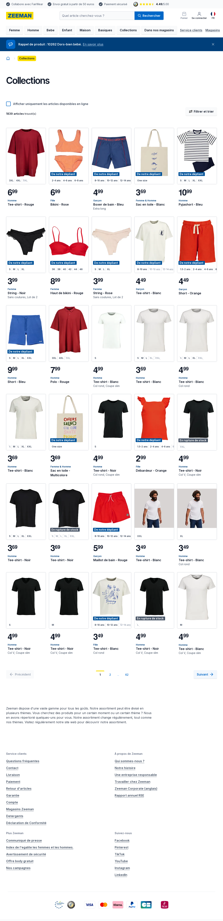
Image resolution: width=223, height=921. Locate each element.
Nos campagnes (18, 868)
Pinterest (121, 847)
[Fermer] (213, 44)
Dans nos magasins (159, 30)
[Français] (213, 15)
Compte (12, 802)
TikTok (120, 854)
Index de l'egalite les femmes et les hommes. (39, 847)
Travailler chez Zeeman (132, 782)
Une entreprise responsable (136, 775)
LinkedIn (121, 875)
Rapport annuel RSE (129, 795)
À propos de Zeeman (129, 753)
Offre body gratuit (19, 861)
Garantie (12, 795)
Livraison (13, 775)
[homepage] (19, 15)
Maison (85, 30)
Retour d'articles (19, 788)
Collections (128, 30)
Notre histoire (125, 768)
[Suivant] (205, 674)
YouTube (121, 861)
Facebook (122, 840)
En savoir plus (93, 44)
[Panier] (184, 15)
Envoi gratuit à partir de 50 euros (73, 4)
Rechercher (149, 16)
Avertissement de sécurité (26, 854)
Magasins (212, 30)
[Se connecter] (199, 15)
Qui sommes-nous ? (129, 761)
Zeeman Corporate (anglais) (136, 788)
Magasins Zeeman (20, 809)
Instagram (122, 868)
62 (127, 674)
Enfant (67, 30)
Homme (33, 30)
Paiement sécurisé (115, 4)
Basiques (105, 30)
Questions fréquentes (22, 761)
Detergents (14, 816)
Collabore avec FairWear (27, 4)
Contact (12, 768)
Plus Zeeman (15, 833)
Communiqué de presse (24, 840)
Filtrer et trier (201, 111)
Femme (14, 30)
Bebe (50, 30)
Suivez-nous (123, 833)
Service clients (191, 30)
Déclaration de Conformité (26, 823)
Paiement (13, 782)
